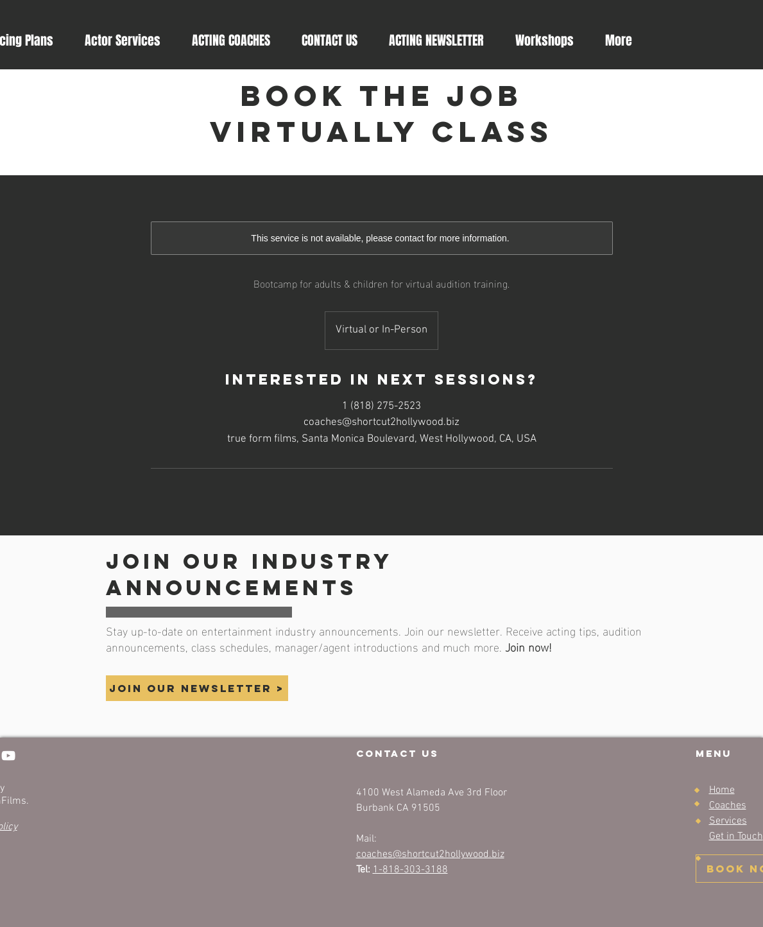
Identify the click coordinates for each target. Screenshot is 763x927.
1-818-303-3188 (410, 869)
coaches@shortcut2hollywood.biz (430, 854)
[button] (436, 40)
